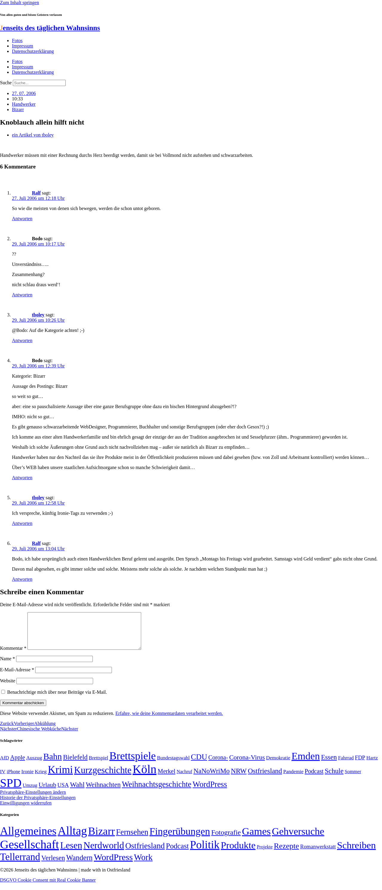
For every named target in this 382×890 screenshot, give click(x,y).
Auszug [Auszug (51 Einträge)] (34, 765)
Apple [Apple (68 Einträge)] (17, 764)
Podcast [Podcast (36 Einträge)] (177, 853)
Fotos (17, 40)
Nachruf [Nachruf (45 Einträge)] (184, 778)
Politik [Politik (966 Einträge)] (205, 852)
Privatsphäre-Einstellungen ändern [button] (33, 799)
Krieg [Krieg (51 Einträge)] (41, 779)
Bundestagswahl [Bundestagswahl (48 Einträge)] (173, 765)
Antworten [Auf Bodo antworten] (22, 294)
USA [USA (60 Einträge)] (63, 792)
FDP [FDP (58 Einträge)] (360, 765)
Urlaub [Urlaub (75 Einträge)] (47, 792)
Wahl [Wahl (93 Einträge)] (77, 792)
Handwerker (24, 104)
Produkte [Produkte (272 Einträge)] (238, 852)
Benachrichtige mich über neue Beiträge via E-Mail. (57, 699)
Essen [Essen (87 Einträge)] (329, 764)
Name (7, 665)
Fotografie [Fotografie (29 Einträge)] (226, 839)
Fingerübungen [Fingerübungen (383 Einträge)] (180, 838)
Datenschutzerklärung (33, 51)
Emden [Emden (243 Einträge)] (306, 763)
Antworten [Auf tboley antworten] (22, 340)
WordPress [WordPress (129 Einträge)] (209, 791)
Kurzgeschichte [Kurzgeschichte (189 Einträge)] (102, 777)
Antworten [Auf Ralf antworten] (22, 218)
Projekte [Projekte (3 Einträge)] (264, 854)
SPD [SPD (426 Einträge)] (10, 790)
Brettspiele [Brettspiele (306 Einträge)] (133, 763)
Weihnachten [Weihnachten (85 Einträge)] (103, 792)
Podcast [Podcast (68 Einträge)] (314, 778)
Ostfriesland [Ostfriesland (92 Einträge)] (265, 778)
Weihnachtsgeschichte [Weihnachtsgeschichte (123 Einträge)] (156, 791)
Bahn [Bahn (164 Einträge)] (52, 763)
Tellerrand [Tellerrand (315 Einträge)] (20, 864)
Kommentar (13, 655)
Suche (6, 82)
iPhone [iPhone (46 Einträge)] (13, 779)
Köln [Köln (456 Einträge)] (144, 776)
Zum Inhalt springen (19, 2)
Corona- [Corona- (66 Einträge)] (218, 764)
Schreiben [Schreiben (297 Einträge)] (356, 852)
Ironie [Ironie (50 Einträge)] (27, 779)
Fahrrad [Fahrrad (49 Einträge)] (346, 765)
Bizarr (18, 109)
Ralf (36, 192)
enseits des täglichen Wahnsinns (50, 28)
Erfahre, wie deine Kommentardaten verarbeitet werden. (169, 720)
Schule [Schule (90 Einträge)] (334, 778)
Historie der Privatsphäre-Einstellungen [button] (38, 804)
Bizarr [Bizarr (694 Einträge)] (101, 838)
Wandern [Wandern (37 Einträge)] (79, 865)
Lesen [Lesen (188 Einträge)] (71, 852)
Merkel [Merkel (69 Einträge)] (166, 778)
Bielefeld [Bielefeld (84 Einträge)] (75, 764)
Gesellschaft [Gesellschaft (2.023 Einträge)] (29, 851)
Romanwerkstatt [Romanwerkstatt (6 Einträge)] (318, 854)
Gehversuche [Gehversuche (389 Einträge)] (298, 838)
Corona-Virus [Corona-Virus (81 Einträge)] (247, 764)
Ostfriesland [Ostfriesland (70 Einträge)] (145, 852)
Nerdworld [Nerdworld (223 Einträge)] (103, 852)
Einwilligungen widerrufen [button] (26, 810)
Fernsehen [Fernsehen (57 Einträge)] (132, 839)
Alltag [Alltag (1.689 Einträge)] (72, 837)
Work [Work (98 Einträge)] (143, 864)
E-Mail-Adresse (17, 676)
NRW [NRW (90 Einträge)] (239, 778)
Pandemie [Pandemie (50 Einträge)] (293, 779)
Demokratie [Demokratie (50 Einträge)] (278, 765)
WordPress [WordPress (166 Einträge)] (113, 864)
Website (7, 687)
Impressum (22, 45)
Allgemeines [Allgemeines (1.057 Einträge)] (28, 838)
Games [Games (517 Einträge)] (256, 838)
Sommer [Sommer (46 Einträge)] (353, 779)
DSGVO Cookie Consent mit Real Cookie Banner (48, 887)
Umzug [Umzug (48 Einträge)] (30, 792)
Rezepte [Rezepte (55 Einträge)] (286, 853)
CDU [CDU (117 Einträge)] (199, 764)
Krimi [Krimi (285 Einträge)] (60, 777)
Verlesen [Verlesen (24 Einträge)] (53, 865)
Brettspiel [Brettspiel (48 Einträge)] (98, 765)
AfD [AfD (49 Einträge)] (4, 765)
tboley (38, 314)
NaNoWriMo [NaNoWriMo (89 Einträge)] (211, 778)
